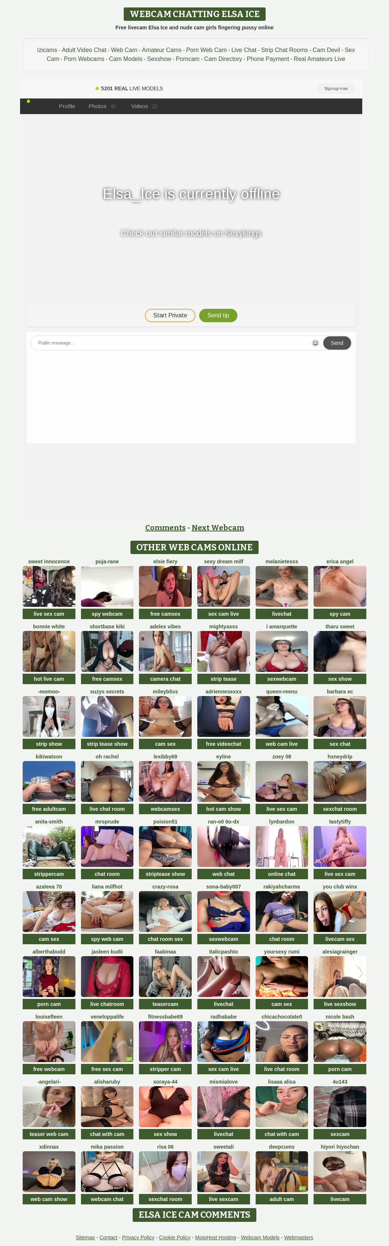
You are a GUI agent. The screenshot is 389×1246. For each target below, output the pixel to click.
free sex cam (107, 1069)
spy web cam (107, 939)
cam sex (165, 744)
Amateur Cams (162, 50)
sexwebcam (281, 679)
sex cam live (223, 614)
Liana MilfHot (107, 887)
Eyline (223, 757)
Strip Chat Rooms (284, 50)
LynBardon (282, 822)
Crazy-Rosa (165, 887)
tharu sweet (339, 627)
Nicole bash (340, 1017)
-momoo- (49, 692)
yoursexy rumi (282, 952)
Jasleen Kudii (107, 952)
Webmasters (298, 1237)
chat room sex (165, 939)
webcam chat (107, 1199)
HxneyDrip (340, 757)
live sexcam (223, 1199)
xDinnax (49, 1147)
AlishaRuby (107, 1082)
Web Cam (124, 50)
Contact (108, 1237)
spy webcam (107, 614)
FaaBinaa (165, 952)
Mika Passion (107, 1147)
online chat (282, 874)
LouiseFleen (48, 1017)
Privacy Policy (138, 1237)
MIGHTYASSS (223, 627)
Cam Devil (326, 50)
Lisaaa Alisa (281, 1082)
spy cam (340, 614)
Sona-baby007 (223, 887)
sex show (340, 679)
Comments (165, 527)
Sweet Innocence (49, 561)
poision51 (165, 822)
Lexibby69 (165, 757)
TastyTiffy (340, 822)
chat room (107, 874)
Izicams (47, 50)
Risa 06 (165, 1147)
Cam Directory (223, 59)
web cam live (282, 744)
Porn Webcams (84, 59)
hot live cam (49, 679)
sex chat (340, 744)
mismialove (224, 1082)
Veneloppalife (107, 1017)
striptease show (165, 874)
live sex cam (49, 614)
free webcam (49, 1069)
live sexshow (340, 1004)
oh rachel (107, 757)
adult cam (282, 1199)
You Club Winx (340, 887)
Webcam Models (260, 1237)
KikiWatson (49, 757)
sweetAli (224, 1147)
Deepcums (282, 1147)
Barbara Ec (340, 692)
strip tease (224, 679)
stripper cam (165, 1069)
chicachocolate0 (282, 1017)
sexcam (339, 1134)
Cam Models (125, 59)
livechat (281, 614)
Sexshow (159, 59)
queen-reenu (281, 692)
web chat (224, 874)
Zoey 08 (281, 757)
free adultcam (49, 809)
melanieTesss (281, 561)
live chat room (107, 809)
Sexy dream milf (223, 561)
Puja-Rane (107, 561)
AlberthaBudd (48, 952)
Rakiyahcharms (281, 887)
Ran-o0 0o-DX (223, 822)
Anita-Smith (49, 822)
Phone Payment (268, 59)
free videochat (223, 744)
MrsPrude (107, 822)
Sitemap (85, 1237)
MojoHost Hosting (215, 1237)
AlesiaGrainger (340, 952)
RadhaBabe (223, 1017)
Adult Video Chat (84, 50)
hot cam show (223, 809)
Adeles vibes (165, 627)
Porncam (188, 59)
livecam (339, 1199)
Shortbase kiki (107, 627)
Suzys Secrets (107, 692)
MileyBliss (165, 692)
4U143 (340, 1082)
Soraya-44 (165, 1082)
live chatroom (107, 1004)
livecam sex (340, 939)
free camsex (165, 614)
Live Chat (244, 50)
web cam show (48, 1199)
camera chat (165, 679)
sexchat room (340, 809)
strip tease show (107, 744)
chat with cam (107, 1134)
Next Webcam (218, 527)
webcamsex (165, 809)
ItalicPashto (223, 952)
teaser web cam (49, 1134)
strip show (49, 744)
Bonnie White (49, 627)
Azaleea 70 (49, 887)
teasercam (165, 1004)
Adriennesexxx (223, 692)
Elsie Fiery (165, 561)
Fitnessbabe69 (165, 1017)
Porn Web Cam (206, 50)
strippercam (49, 874)
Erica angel (340, 561)
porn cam (49, 1004)
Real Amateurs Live (320, 59)
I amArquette (281, 627)
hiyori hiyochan (340, 1147)
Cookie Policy (175, 1237)
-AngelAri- (49, 1082)
